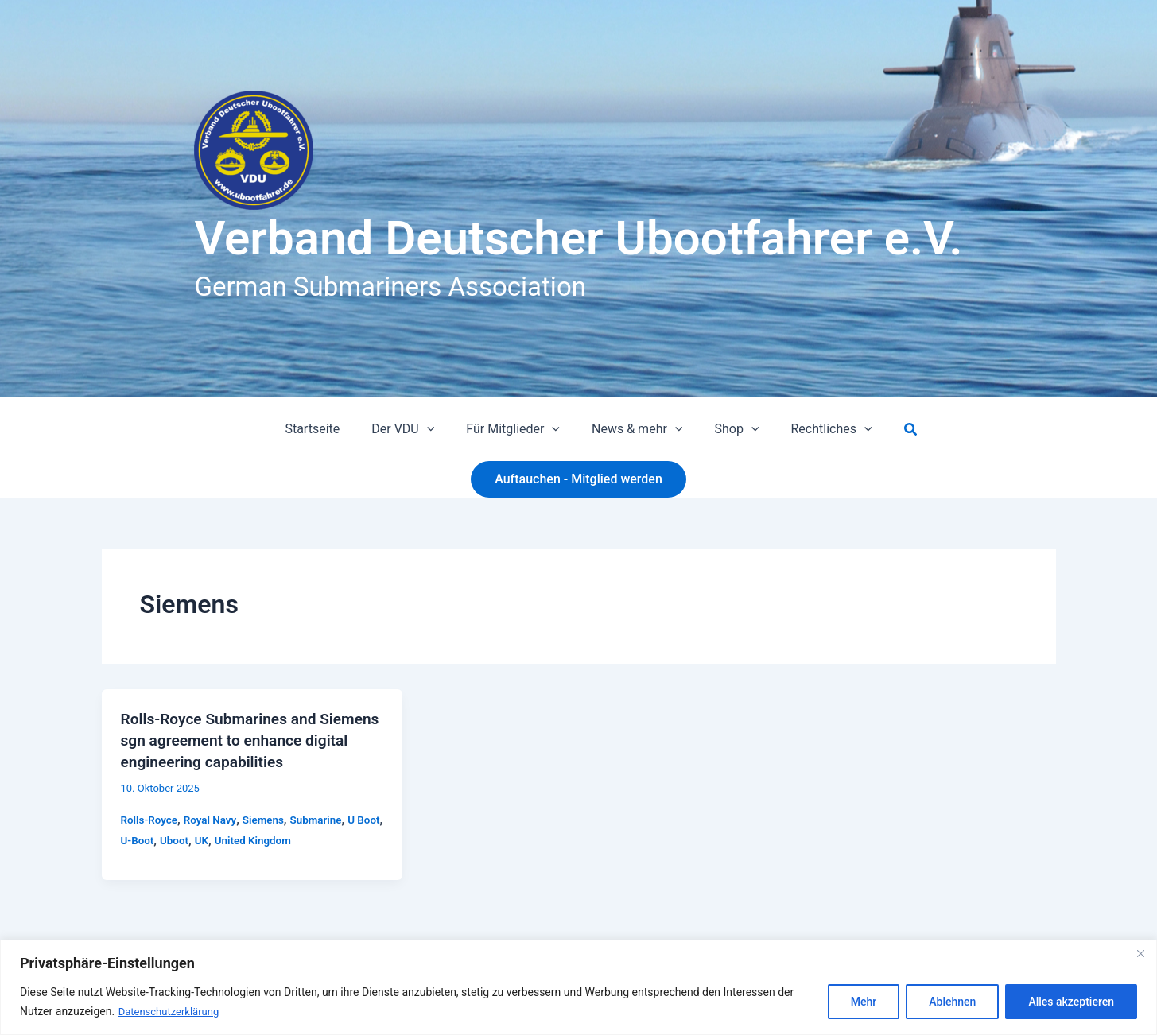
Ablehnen (952, 1002)
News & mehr (633, 429)
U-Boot (167, 838)
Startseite (328, 428)
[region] (578, 987)
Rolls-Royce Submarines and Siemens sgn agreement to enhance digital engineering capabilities (248, 739)
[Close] (1140, 953)
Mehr (863, 1002)
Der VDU (412, 429)
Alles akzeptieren (1071, 1002)
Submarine (324, 817)
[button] (437, 429)
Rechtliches (815, 429)
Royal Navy (214, 817)
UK (234, 838)
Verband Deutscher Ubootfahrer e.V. (578, 238)
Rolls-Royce (151, 817)
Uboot (206, 838)
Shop (727, 429)
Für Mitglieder (516, 429)
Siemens (268, 817)
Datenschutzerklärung (172, 1012)
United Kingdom (287, 838)
